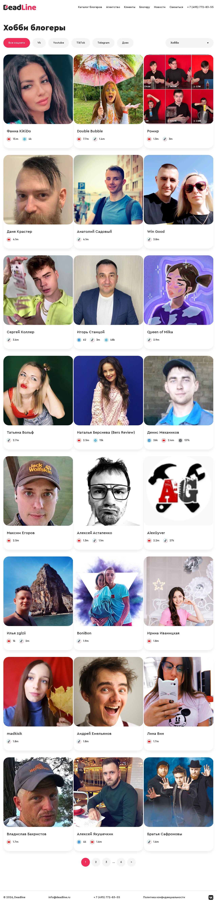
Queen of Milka (160, 333)
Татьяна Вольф (20, 434)
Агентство (113, 7)
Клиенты (129, 7)
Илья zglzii (16, 635)
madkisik (14, 736)
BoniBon (84, 635)
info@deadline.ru (59, 901)
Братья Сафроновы (164, 837)
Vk (39, 42)
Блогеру (144, 7)
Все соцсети (16, 42)
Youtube (58, 42)
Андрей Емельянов (94, 736)
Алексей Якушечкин (95, 837)
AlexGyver (156, 534)
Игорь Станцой (91, 333)
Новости (159, 7)
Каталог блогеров (90, 7)
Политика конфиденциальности (164, 901)
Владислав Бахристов (26, 837)
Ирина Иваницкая (163, 635)
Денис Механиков (163, 434)
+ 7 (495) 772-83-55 (200, 7)
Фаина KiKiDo (19, 131)
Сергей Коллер (20, 333)
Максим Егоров (21, 534)
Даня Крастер (19, 232)
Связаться (176, 7)
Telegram (103, 42)
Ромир (153, 131)
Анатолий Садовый (94, 232)
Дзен (125, 42)
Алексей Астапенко (94, 534)
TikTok (80, 42)
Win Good (156, 232)
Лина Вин (155, 736)
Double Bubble (90, 131)
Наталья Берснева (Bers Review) (106, 434)
